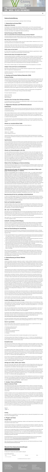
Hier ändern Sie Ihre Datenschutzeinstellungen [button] (12, 449)
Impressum (34, 466)
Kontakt (19, 467)
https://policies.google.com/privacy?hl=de (12, 442)
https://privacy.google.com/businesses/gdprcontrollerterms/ (24, 437)
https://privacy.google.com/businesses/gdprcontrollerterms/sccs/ (17, 439)
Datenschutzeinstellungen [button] (36, 468)
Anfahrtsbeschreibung (22, 468)
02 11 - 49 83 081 (24, 465)
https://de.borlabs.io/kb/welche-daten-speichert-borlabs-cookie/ (16, 316)
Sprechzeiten (34, 465)
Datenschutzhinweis (35, 467)
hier (30, 20)
